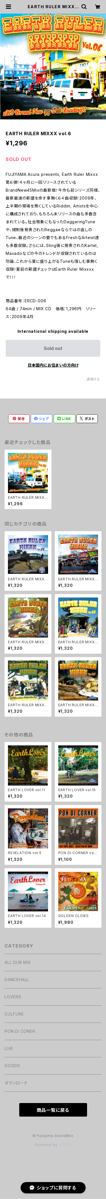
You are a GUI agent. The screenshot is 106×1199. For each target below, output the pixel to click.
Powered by (53, 1145)
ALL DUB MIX (18, 962)
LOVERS (13, 996)
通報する (93, 379)
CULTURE (14, 1014)
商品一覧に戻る (53, 1110)
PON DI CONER (20, 1031)
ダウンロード (16, 1082)
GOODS (12, 1065)
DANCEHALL (17, 979)
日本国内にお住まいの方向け (53, 365)
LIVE (9, 1048)
